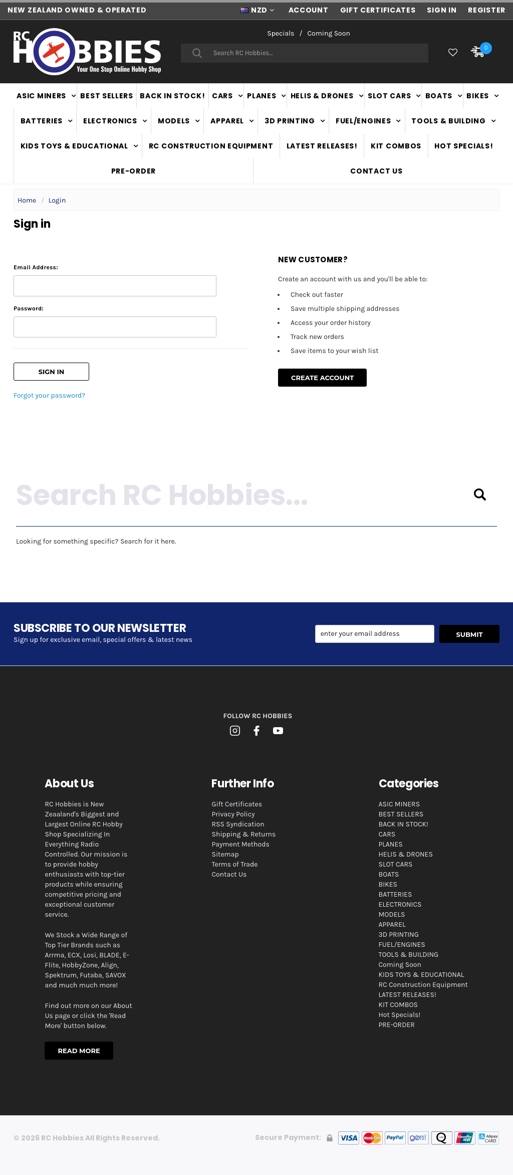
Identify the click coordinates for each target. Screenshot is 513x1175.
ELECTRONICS (110, 121)
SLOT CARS (389, 96)
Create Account (322, 378)
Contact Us (376, 171)
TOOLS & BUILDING (448, 121)
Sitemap (224, 854)
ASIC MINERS (41, 96)
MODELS (174, 121)
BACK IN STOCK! (172, 96)
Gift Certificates (236, 804)
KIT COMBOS (396, 146)
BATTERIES (42, 121)
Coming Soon (328, 33)
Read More (79, 1051)
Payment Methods (240, 844)
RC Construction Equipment (211, 146)
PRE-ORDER (133, 171)
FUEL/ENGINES (363, 121)
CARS (222, 96)
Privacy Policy (232, 814)
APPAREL (227, 121)
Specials (280, 33)
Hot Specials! (463, 146)
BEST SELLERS (106, 96)
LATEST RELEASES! (322, 146)
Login (57, 200)
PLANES (261, 96)
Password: (29, 308)
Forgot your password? (49, 395)
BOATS (439, 96)
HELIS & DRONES (322, 96)
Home (27, 200)
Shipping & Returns (243, 834)
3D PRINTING (290, 121)
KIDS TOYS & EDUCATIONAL (74, 146)
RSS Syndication (237, 824)
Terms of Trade (234, 864)
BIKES (477, 96)
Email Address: (36, 267)
